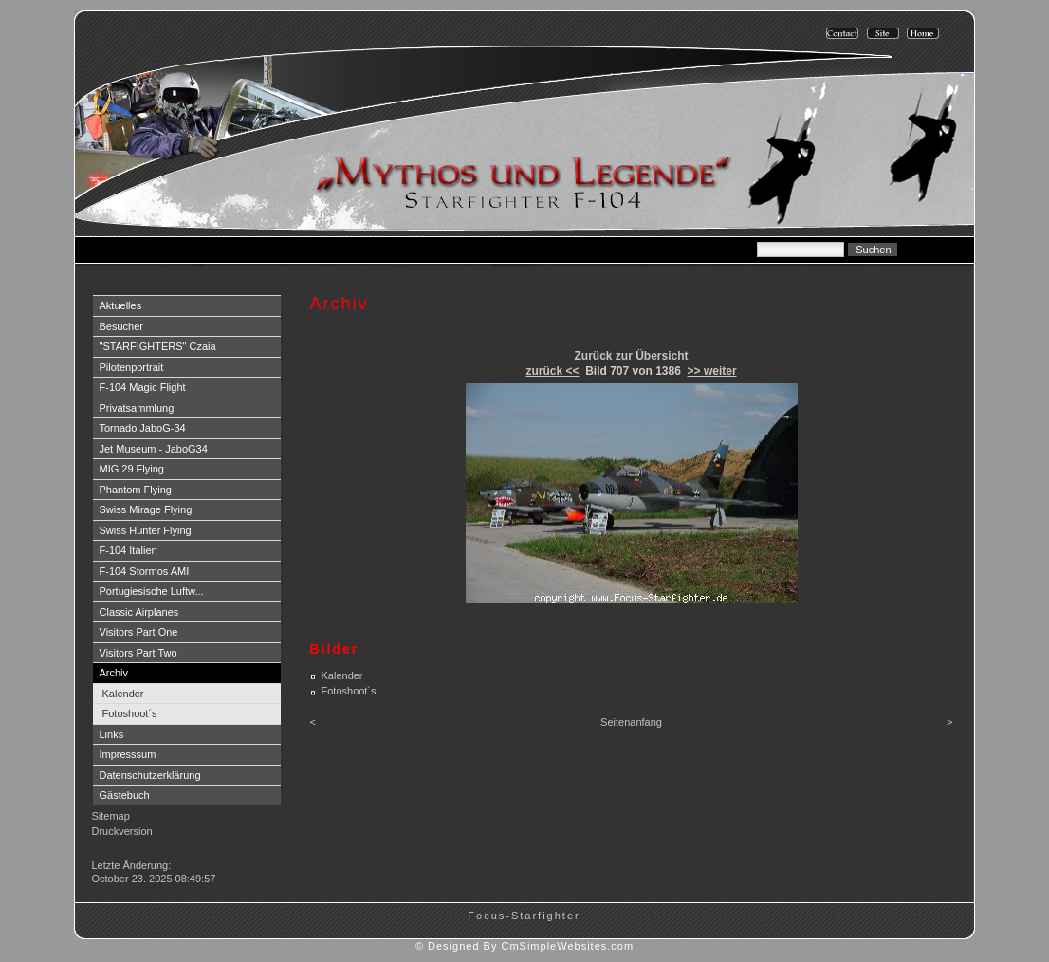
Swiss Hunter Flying (146, 530)
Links (112, 734)
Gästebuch (125, 795)
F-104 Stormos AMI (145, 571)
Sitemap (111, 816)
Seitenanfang (631, 722)
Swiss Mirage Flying (146, 509)
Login (106, 849)
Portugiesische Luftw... (152, 591)
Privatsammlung (137, 408)
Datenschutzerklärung (150, 775)
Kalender (123, 693)
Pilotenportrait (132, 367)
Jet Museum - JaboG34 (154, 448)
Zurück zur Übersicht (631, 355)
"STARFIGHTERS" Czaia (158, 346)
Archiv (114, 672)
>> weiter (712, 371)
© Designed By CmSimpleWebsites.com (524, 946)
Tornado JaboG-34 (143, 428)
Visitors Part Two (138, 652)
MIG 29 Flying (132, 468)
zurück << (552, 371)
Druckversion (122, 831)
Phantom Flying (136, 489)
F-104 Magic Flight (143, 387)
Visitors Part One (139, 632)
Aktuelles (121, 305)
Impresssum (128, 754)
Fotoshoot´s (129, 713)
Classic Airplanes (139, 612)
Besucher (121, 326)
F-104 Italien (128, 550)
